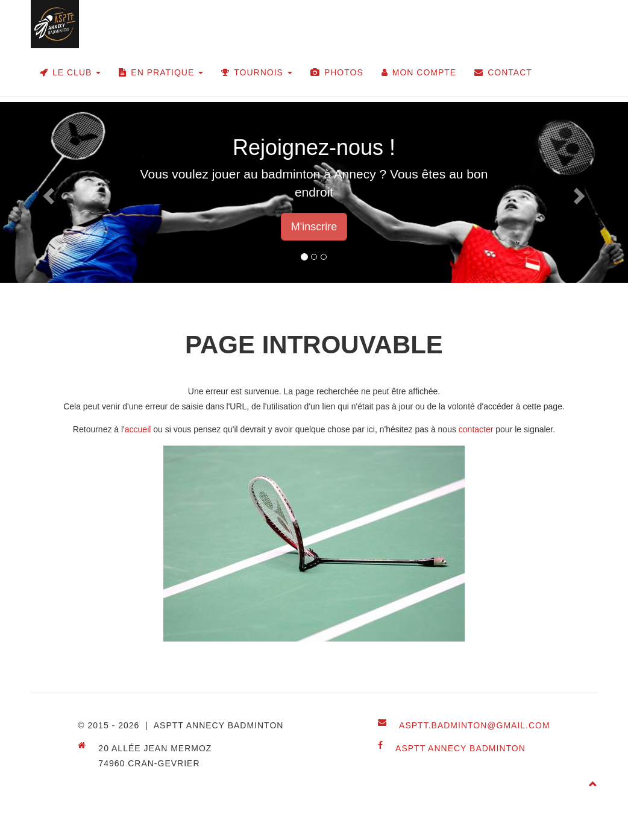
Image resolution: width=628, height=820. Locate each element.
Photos (336, 72)
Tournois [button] (256, 72)
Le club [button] (70, 72)
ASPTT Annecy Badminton (460, 748)
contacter (476, 429)
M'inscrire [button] (314, 227)
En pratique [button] (161, 72)
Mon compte (419, 72)
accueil (138, 429)
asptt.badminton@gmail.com (474, 725)
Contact (503, 72)
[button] (47, 192)
